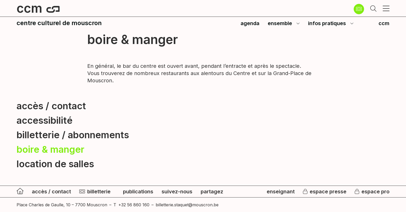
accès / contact (51, 106)
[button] (373, 9)
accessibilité (44, 120)
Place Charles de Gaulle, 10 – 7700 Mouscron (62, 204)
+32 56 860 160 (133, 204)
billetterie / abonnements (73, 135)
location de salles (55, 164)
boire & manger (50, 149)
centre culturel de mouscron (59, 23)
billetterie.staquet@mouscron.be (187, 204)
